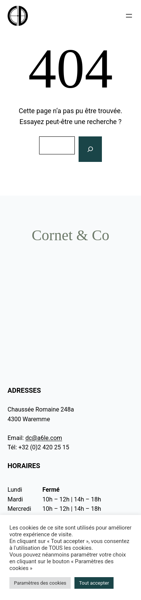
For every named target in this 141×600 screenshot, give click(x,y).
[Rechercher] (90, 149)
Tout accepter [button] (94, 583)
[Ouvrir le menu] (128, 15)
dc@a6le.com (43, 437)
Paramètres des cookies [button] (40, 583)
